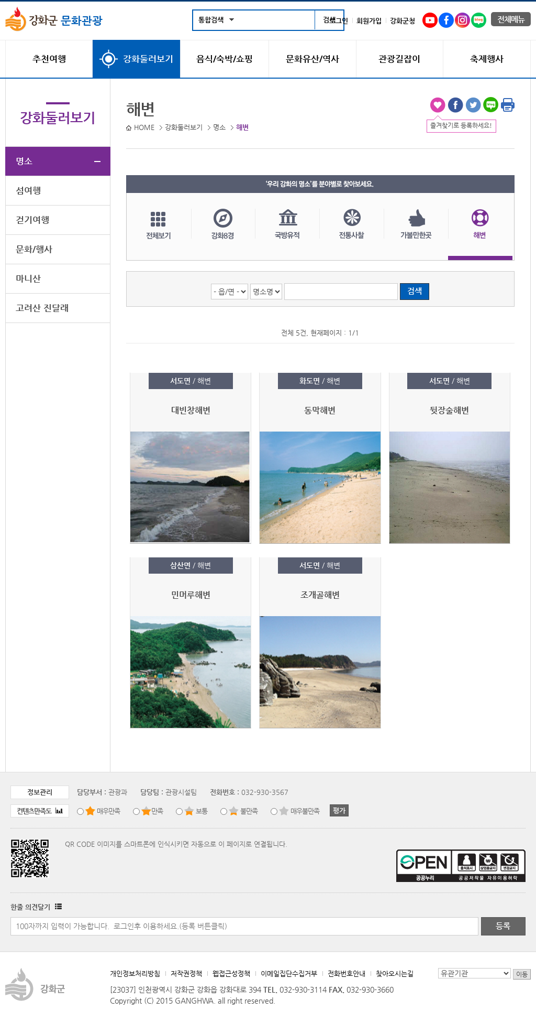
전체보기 (159, 234)
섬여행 (28, 190)
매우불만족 (305, 811)
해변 (480, 234)
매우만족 (108, 811)
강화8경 (223, 234)
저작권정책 (186, 973)
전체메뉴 (510, 19)
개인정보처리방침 (135, 973)
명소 (24, 161)
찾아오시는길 (395, 973)
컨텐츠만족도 (40, 811)
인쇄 (508, 105)
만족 (157, 811)
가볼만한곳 (416, 234)
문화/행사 (34, 249)
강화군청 (402, 21)
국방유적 (287, 234)
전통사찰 (351, 234)
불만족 (249, 811)
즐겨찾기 (437, 105)
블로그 (491, 105)
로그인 (338, 21)
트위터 (473, 105)
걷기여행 (32, 219)
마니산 (28, 278)
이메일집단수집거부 (289, 973)
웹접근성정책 (231, 973)
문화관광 (54, 20)
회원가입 (369, 21)
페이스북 (455, 105)
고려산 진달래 (42, 308)
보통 (201, 811)
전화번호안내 (346, 973)
